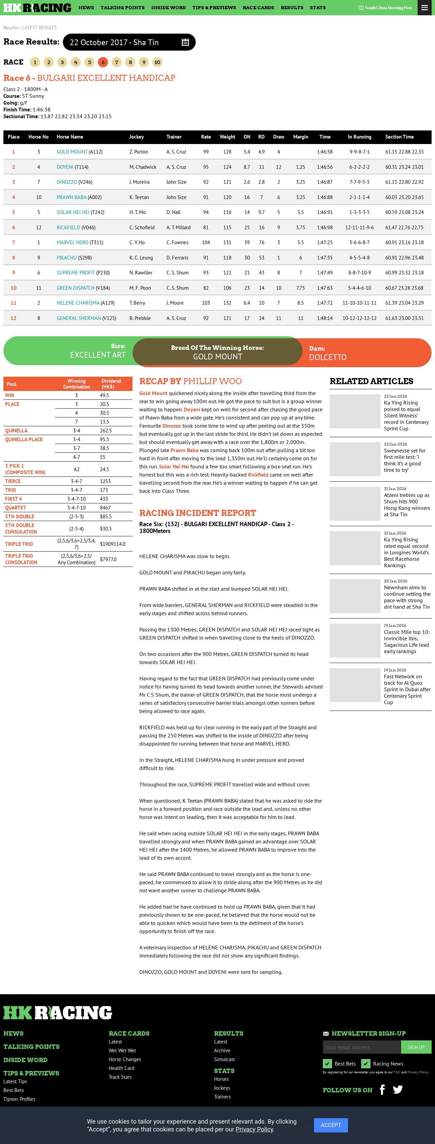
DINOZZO (74, 182)
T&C (397, 1072)
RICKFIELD (76, 227)
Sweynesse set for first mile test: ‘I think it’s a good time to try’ (404, 460)
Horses (221, 1079)
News (86, 7)
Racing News (388, 1063)
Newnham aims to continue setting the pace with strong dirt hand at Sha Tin (407, 597)
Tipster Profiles (19, 1099)
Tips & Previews (214, 7)
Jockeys (222, 1088)
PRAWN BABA (79, 197)
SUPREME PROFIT (83, 272)
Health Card (121, 1068)
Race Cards (258, 7)
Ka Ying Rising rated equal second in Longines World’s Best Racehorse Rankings (406, 552)
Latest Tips (15, 1081)
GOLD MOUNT (80, 151)
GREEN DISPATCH (83, 288)
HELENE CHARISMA (86, 303)
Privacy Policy (418, 1072)
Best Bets (13, 1090)
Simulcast (224, 1059)
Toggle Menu (424, 7)
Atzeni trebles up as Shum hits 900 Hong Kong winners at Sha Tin (407, 504)
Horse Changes (125, 1059)
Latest (115, 1041)
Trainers (222, 1096)
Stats (318, 7)
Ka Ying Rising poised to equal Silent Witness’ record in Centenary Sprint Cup (406, 415)
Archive (222, 1050)
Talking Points (123, 7)
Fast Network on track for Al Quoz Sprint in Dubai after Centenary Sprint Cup (407, 689)
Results (292, 7)
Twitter (397, 1090)
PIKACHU (74, 257)
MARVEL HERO (80, 242)
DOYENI (72, 167)
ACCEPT (331, 1125)
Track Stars (120, 1077)
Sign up (416, 1047)
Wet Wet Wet (122, 1050)
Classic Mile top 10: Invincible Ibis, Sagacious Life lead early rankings (407, 641)
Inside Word (168, 7)
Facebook (382, 1090)
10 (157, 62)
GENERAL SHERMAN (86, 318)
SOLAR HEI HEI (80, 212)
